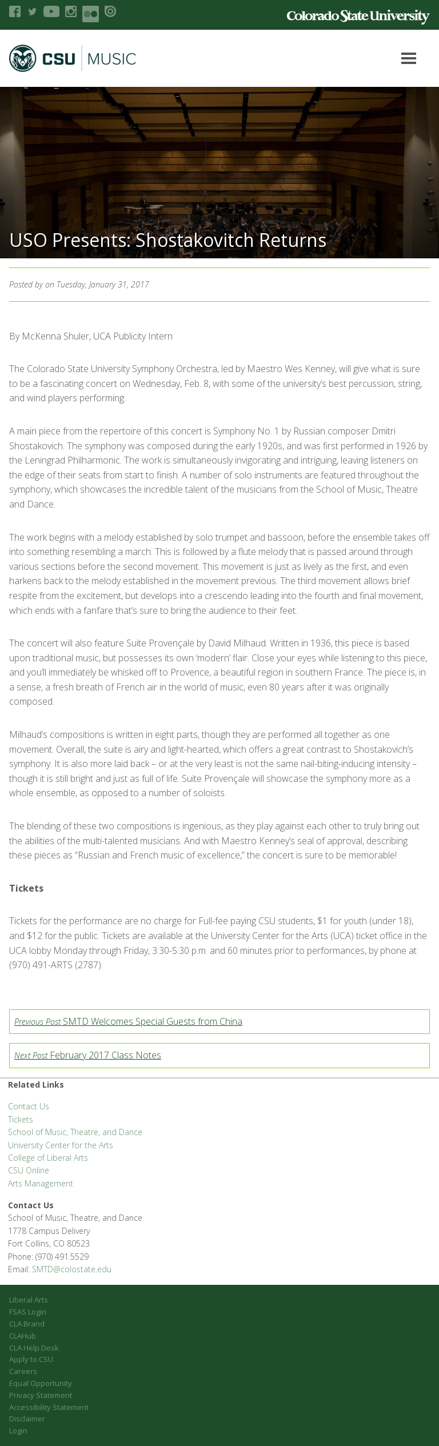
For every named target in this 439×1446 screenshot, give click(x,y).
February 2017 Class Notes (87, 1055)
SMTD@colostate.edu (71, 1269)
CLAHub (22, 1336)
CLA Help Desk (34, 1348)
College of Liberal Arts (48, 1157)
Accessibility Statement (49, 1407)
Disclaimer (27, 1418)
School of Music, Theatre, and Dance (75, 1132)
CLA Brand (27, 1324)
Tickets (20, 1119)
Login (18, 1430)
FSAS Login (27, 1312)
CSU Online (28, 1170)
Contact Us (28, 1106)
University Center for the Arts (60, 1145)
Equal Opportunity (40, 1383)
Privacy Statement (40, 1395)
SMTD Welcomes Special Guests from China (128, 1021)
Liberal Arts (28, 1300)
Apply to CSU (31, 1359)
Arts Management (40, 1183)
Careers (23, 1371)
